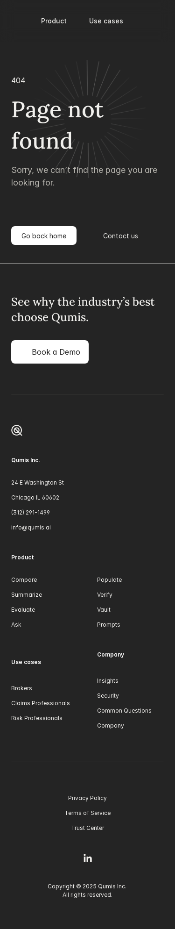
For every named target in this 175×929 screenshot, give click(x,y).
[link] (50, 352)
